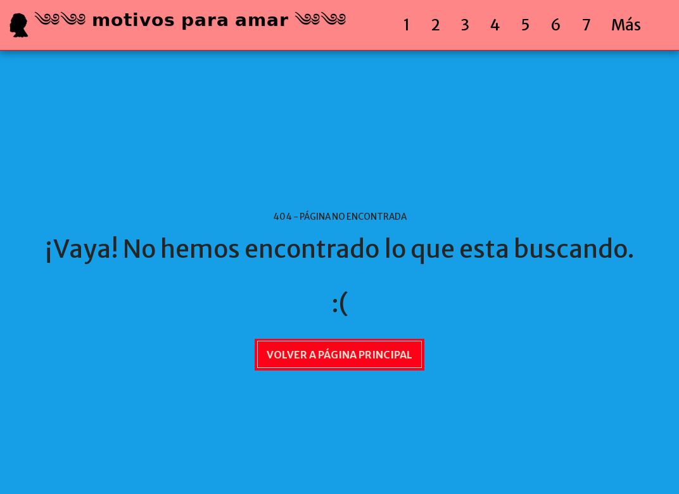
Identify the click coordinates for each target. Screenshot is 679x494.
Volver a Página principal (339, 354)
